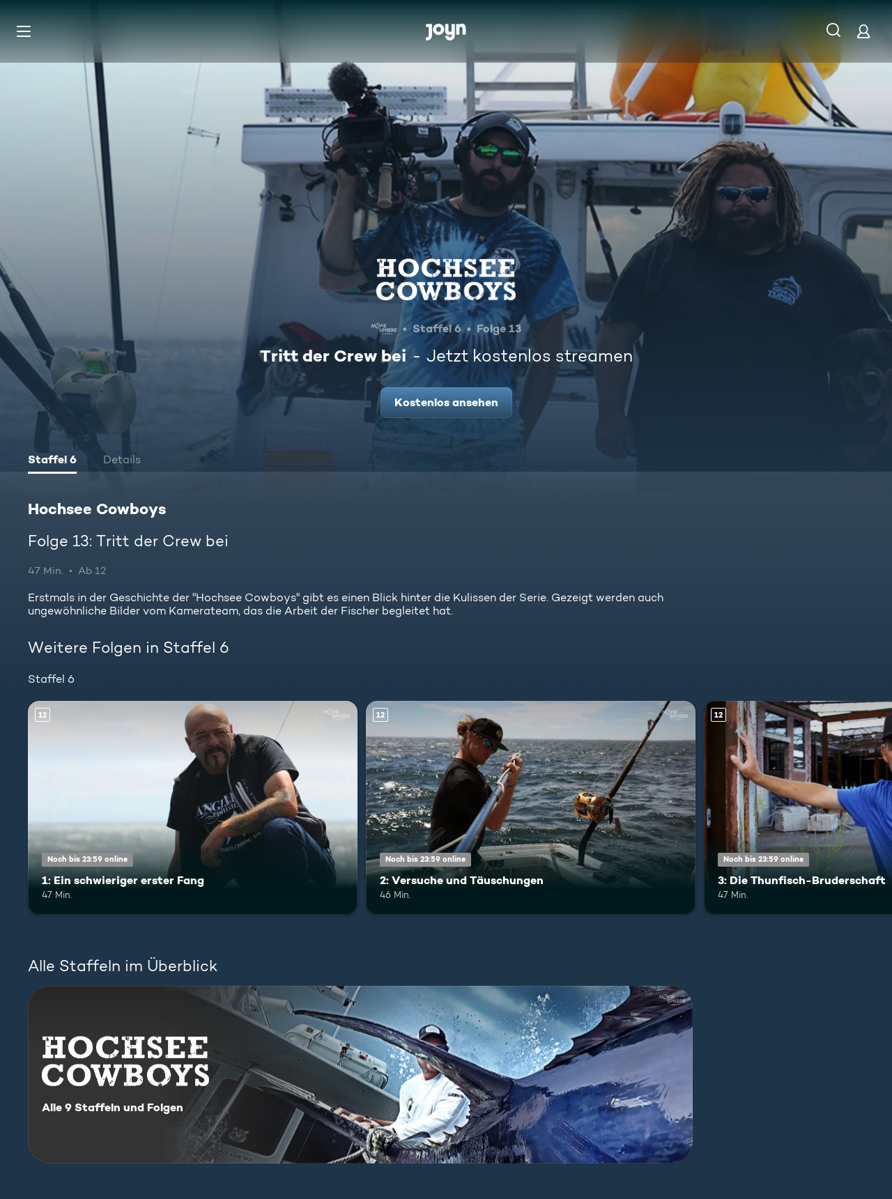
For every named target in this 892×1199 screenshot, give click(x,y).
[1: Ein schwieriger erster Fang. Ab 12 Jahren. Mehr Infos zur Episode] (192, 808)
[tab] (52, 461)
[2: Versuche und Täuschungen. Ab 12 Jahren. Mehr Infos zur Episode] (530, 808)
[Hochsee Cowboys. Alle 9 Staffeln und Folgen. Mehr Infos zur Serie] (360, 1074)
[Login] (863, 31)
